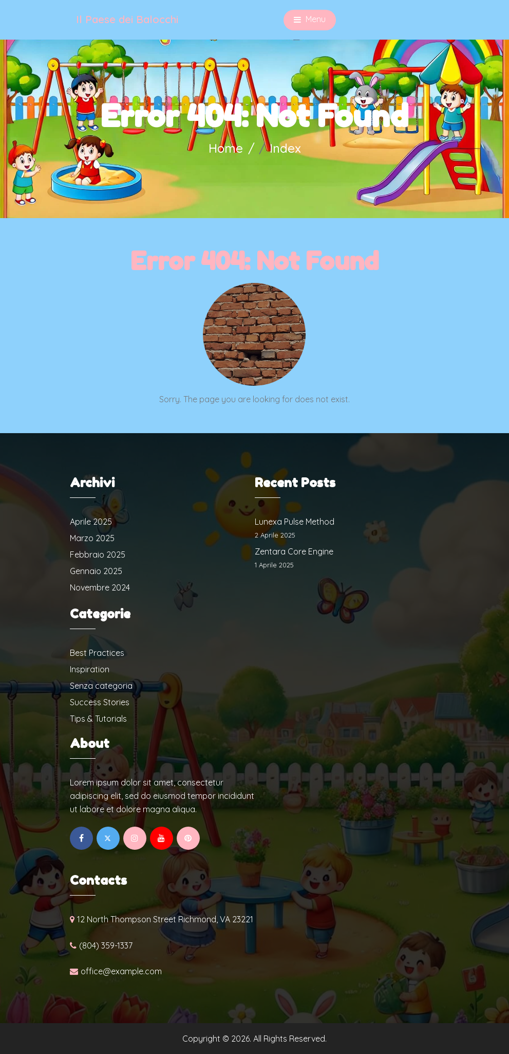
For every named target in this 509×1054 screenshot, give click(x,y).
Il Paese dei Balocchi (127, 19)
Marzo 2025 (92, 538)
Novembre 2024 (100, 587)
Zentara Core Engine (294, 551)
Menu (310, 20)
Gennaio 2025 (96, 571)
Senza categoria (101, 686)
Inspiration (89, 669)
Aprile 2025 (91, 521)
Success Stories (99, 702)
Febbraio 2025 (97, 554)
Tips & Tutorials (98, 718)
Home (226, 148)
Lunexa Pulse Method (294, 521)
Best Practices (97, 653)
